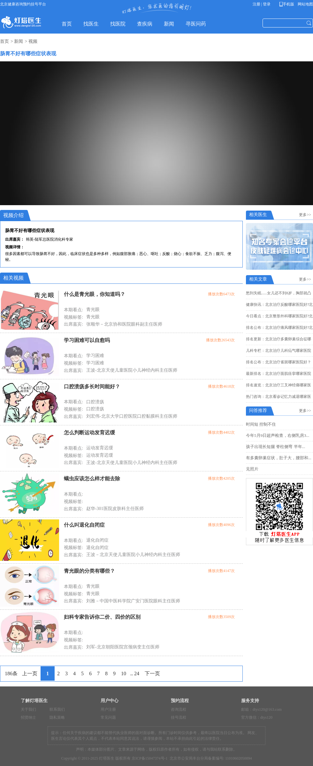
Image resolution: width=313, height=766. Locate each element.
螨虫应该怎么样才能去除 (92, 478)
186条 (11, 673)
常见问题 (108, 717)
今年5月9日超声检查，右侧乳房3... (277, 435)
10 (123, 673)
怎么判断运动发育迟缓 (89, 432)
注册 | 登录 (262, 4)
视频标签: (73, 317)
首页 (4, 41)
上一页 (29, 673)
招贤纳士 (28, 717)
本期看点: (73, 309)
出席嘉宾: (73, 324)
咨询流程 (178, 709)
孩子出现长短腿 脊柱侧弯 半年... (275, 446)
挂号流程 (178, 717)
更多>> (306, 215)
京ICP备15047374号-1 (150, 758)
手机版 (288, 4)
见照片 (252, 469)
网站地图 (305, 4)
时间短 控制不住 (261, 424)
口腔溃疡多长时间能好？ (92, 386)
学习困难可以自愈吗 (87, 340)
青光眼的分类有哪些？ (89, 571)
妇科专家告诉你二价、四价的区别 (102, 617)
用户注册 (108, 709)
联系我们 (57, 709)
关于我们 (28, 709)
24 (136, 673)
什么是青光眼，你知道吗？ (94, 294)
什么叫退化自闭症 (84, 525)
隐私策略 (57, 717)
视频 (32, 41)
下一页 (152, 673)
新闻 (18, 41)
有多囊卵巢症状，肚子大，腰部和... (278, 457)
